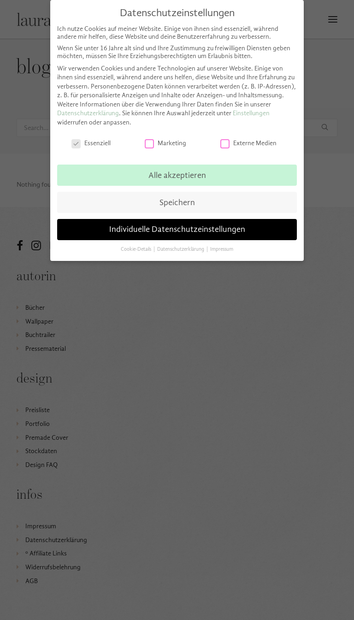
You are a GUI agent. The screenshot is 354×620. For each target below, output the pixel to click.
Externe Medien (248, 143)
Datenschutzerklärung (88, 113)
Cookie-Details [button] (137, 249)
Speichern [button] (177, 202)
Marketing (165, 143)
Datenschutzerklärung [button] (181, 249)
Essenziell (91, 143)
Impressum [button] (221, 249)
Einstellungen (251, 113)
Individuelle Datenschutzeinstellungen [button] (177, 229)
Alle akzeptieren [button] (177, 175)
